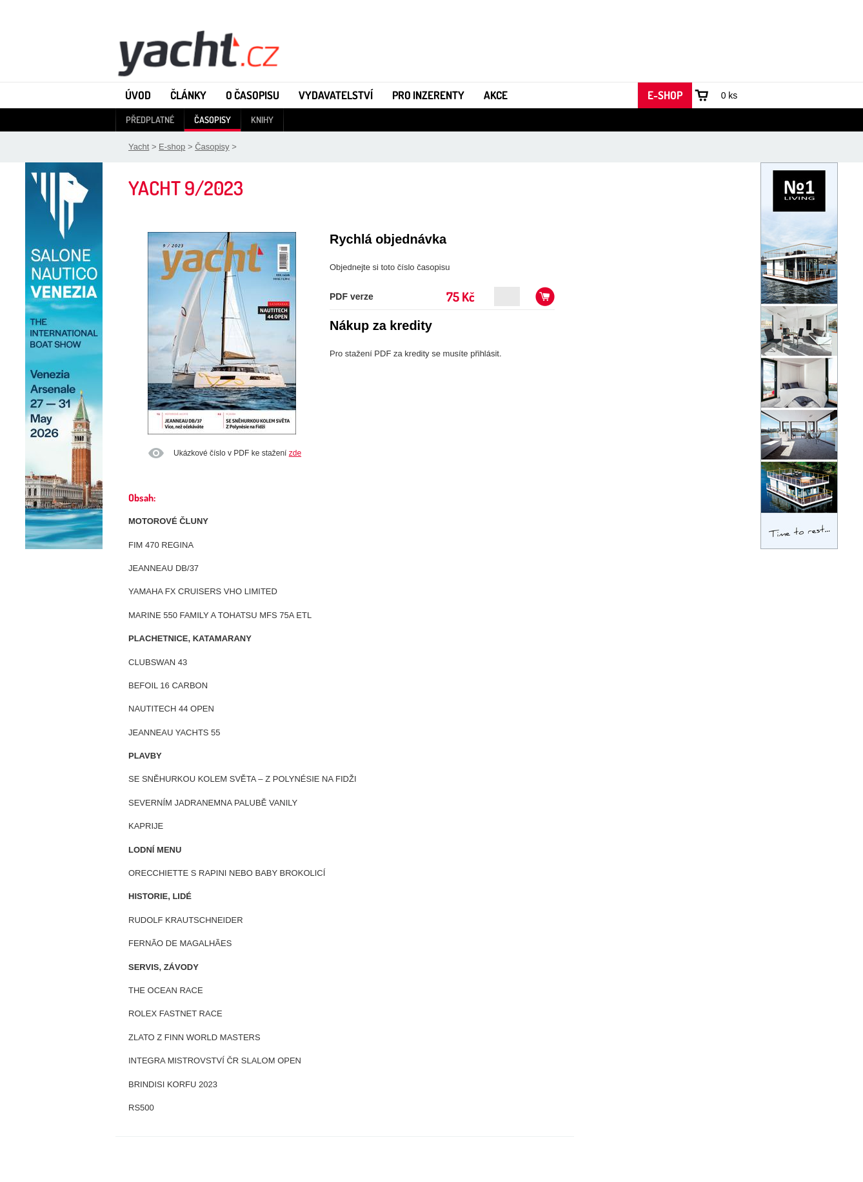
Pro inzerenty (428, 95)
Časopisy (212, 119)
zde (295, 453)
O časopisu (252, 95)
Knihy (262, 119)
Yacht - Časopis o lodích (198, 52)
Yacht (138, 146)
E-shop (665, 95)
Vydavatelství (336, 95)
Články (188, 95)
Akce (496, 95)
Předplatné (150, 119)
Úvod (138, 95)
